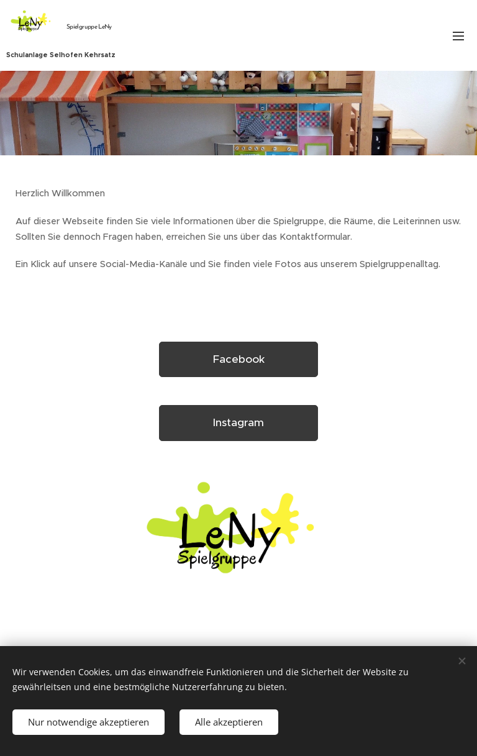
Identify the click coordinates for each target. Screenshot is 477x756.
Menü (458, 36)
